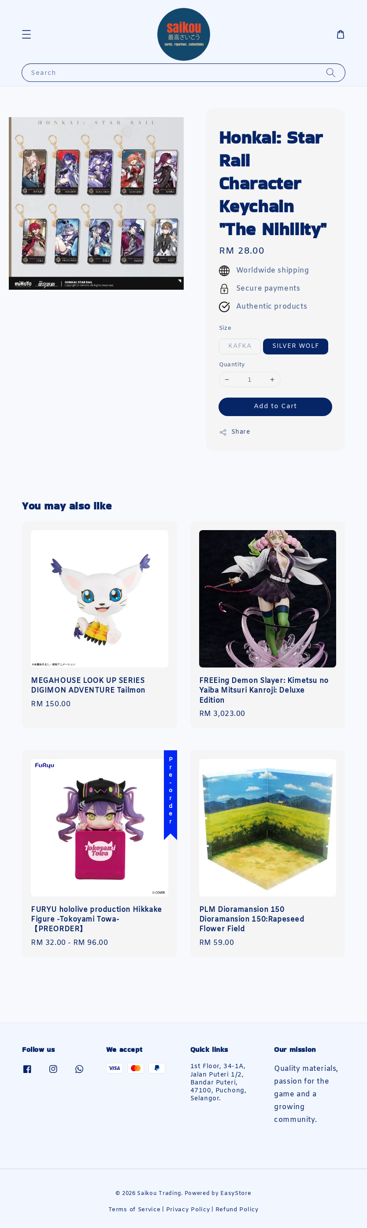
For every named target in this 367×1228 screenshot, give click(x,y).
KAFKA (240, 346)
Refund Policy (237, 1209)
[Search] (331, 72)
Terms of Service (134, 1209)
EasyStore (235, 1193)
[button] (26, 34)
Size (225, 328)
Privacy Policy (188, 1209)
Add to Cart (275, 406)
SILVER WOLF (295, 346)
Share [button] (234, 432)
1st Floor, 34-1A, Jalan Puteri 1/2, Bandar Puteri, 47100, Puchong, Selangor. (218, 1083)
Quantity (232, 365)
